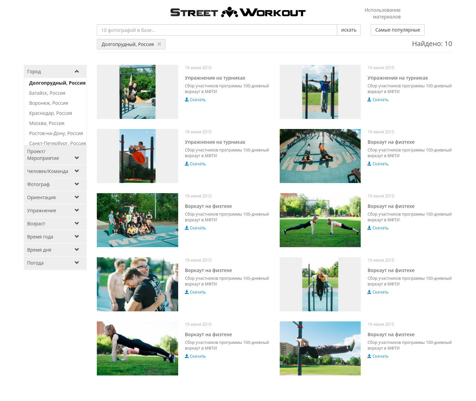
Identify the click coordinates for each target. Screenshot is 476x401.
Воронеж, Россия (48, 103)
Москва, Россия (47, 123)
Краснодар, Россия (50, 113)
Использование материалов (383, 13)
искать (348, 30)
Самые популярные (397, 30)
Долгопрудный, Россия (131, 44)
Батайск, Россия (47, 93)
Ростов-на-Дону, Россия (56, 133)
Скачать (195, 99)
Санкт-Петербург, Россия (57, 143)
